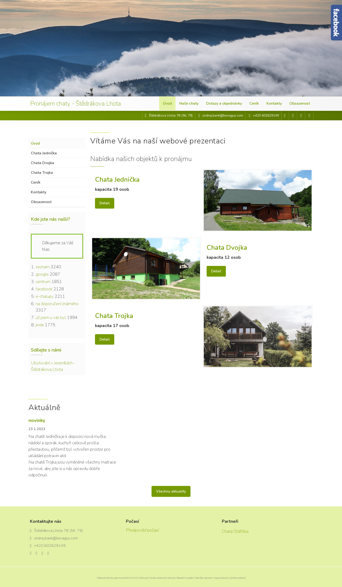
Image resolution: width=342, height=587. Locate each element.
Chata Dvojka (42, 163)
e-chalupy (45, 296)
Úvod (167, 103)
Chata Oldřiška (235, 531)
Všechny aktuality (171, 491)
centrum (43, 281)
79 (190, 115)
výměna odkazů (237, 578)
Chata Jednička (44, 153)
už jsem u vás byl (51, 317)
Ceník (254, 103)
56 (184, 115)
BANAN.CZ (131, 578)
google (42, 274)
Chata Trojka (42, 172)
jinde (40, 325)
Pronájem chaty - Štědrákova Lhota (79, 103)
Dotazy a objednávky (224, 103)
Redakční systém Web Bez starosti (194, 578)
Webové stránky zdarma (109, 578)
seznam (43, 267)
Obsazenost (299, 103)
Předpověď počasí (142, 530)
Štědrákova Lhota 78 (165, 115)
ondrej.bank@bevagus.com (222, 115)
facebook (44, 289)
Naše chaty (189, 103)
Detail (105, 203)
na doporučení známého (57, 304)
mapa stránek (221, 578)
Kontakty (274, 103)
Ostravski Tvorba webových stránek (157, 578)
